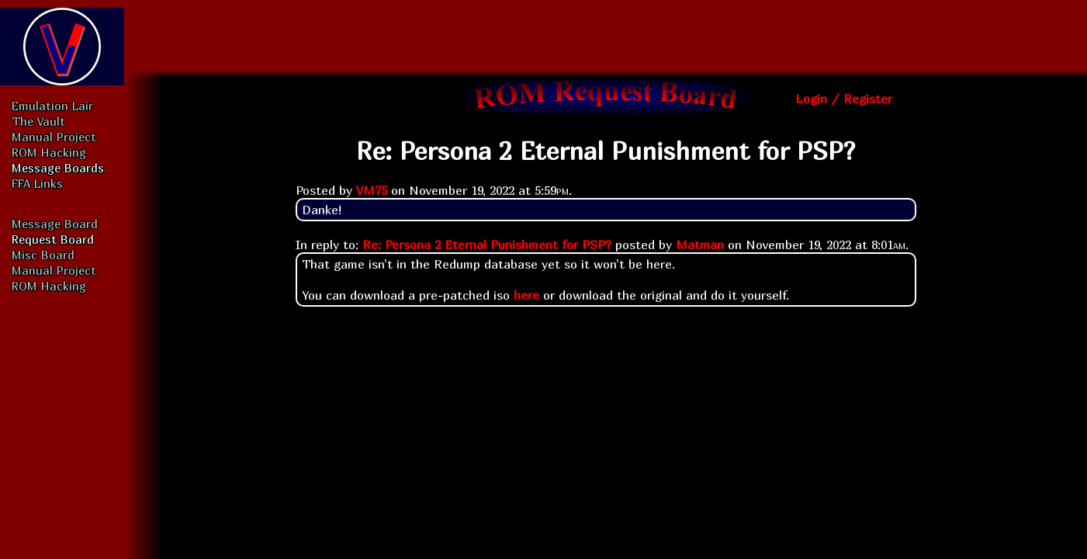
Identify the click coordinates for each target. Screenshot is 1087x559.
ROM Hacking (49, 152)
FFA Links (37, 183)
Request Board (53, 239)
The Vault (38, 121)
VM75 (371, 190)
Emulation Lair (52, 106)
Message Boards (58, 168)
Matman (700, 244)
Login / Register (843, 98)
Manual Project (54, 137)
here (526, 295)
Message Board (55, 224)
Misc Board (43, 255)
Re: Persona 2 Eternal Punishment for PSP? (486, 244)
